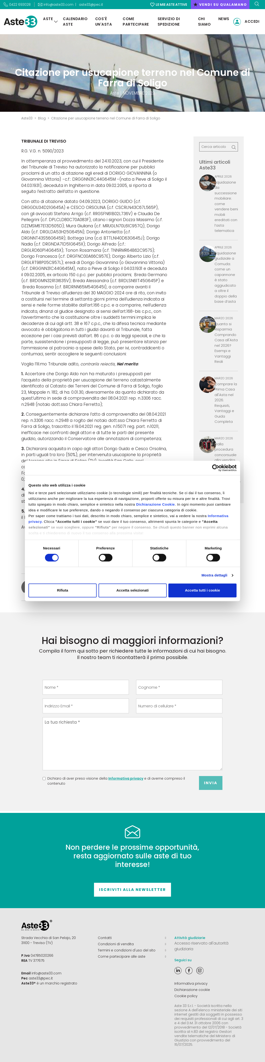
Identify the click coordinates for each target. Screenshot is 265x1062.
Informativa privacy (125, 778)
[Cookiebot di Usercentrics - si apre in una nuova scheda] (216, 467)
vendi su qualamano (220, 4)
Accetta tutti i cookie (202, 590)
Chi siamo (204, 21)
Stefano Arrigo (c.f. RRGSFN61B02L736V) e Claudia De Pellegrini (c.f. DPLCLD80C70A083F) (90, 217)
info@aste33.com (46, 973)
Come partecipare (136, 21)
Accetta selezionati (132, 590)
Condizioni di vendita (132, 944)
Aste (48, 18)
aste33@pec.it (91, 4)
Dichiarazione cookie (192, 989)
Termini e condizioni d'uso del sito (132, 950)
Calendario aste (75, 21)
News (223, 18)
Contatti (132, 937)
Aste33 (27, 118)
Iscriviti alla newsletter (132, 889)
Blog (42, 118)
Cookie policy (186, 996)
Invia (210, 783)
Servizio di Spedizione (169, 21)
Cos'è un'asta (103, 21)
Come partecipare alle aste (132, 956)
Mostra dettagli (214, 575)
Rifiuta (62, 590)
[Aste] (56, 21)
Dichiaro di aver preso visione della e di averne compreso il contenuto (116, 781)
